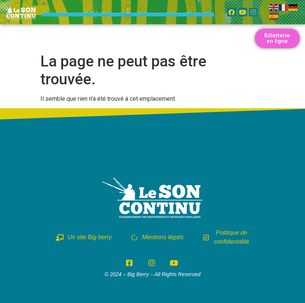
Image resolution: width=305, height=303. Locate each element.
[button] (128, 10)
